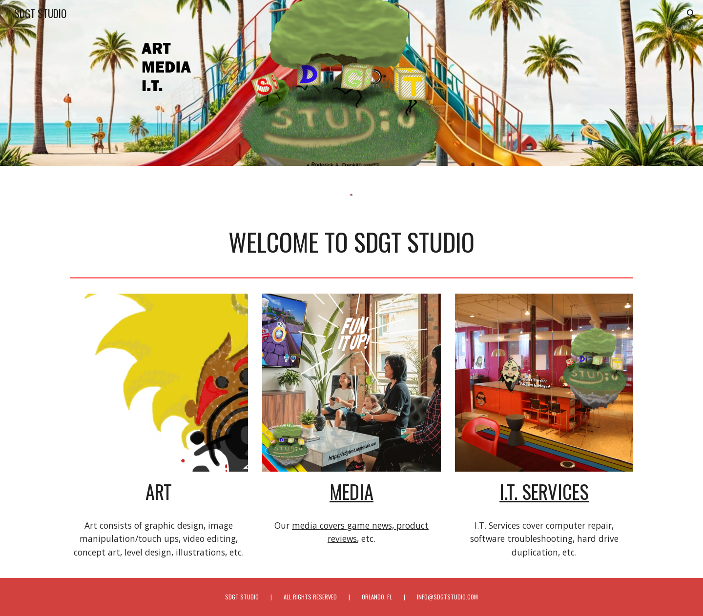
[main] (351, 242)
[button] (691, 13)
